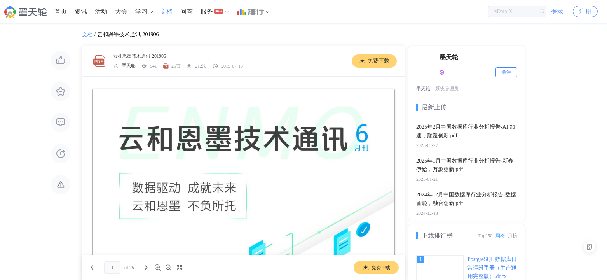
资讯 (81, 11)
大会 (121, 11)
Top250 (485, 235)
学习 (141, 11)
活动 (101, 11)
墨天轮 (129, 65)
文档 (166, 11)
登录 (557, 11)
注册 (585, 11)
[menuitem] (60, 11)
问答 (186, 11)
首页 (60, 11)
